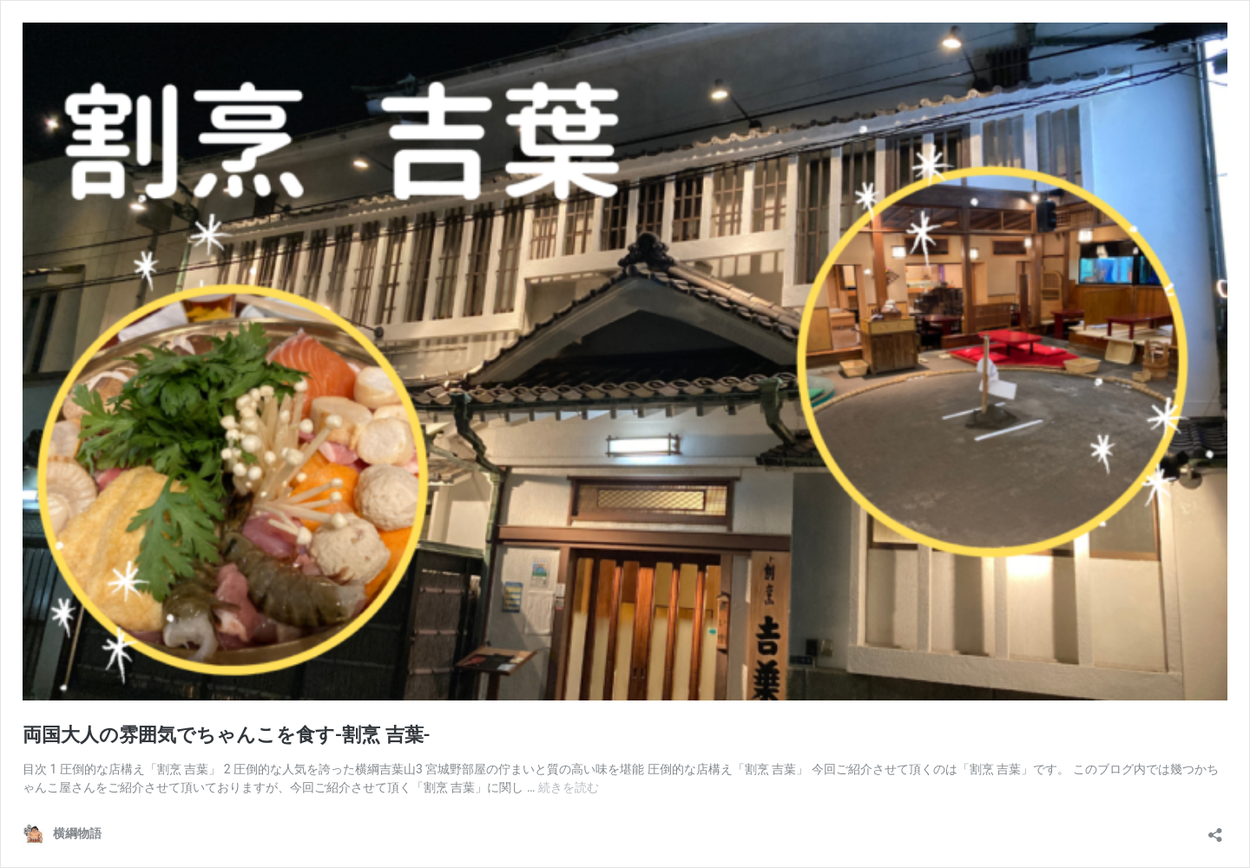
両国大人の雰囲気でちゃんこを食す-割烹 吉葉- (227, 735)
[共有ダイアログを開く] (1215, 829)
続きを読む (568, 787)
